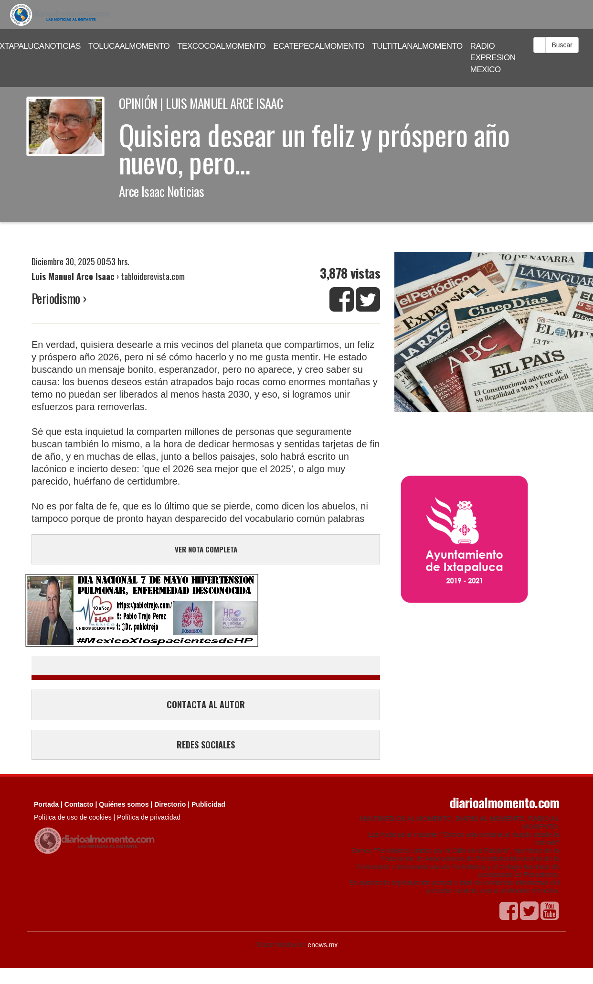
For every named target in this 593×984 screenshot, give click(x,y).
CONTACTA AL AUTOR (206, 704)
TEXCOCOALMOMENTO (221, 46)
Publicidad (208, 804)
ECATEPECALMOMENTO (318, 46)
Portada (46, 804)
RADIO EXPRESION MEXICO (493, 58)
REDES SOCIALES (206, 744)
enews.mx (322, 945)
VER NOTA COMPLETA (206, 549)
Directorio (170, 804)
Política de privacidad (148, 817)
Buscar (561, 45)
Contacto (79, 804)
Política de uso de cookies (73, 817)
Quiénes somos (123, 804)
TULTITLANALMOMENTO (417, 46)
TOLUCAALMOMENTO (128, 46)
